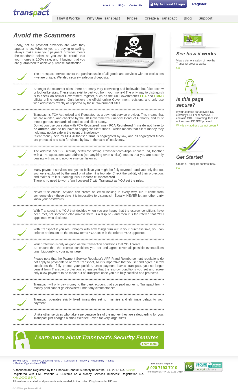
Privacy (83, 360)
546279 (74, 370)
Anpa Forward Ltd (31, 388)
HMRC (158, 96)
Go (178, 68)
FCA (143, 96)
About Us (108, 5)
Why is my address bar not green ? (197, 125)
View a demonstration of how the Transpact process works (195, 62)
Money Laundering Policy (46, 360)
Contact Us (135, 5)
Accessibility (97, 360)
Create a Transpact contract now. (196, 164)
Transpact (32, 9)
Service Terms (20, 360)
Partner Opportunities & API (30, 363)
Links (111, 360)
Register (199, 4)
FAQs (121, 5)
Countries (69, 360)
